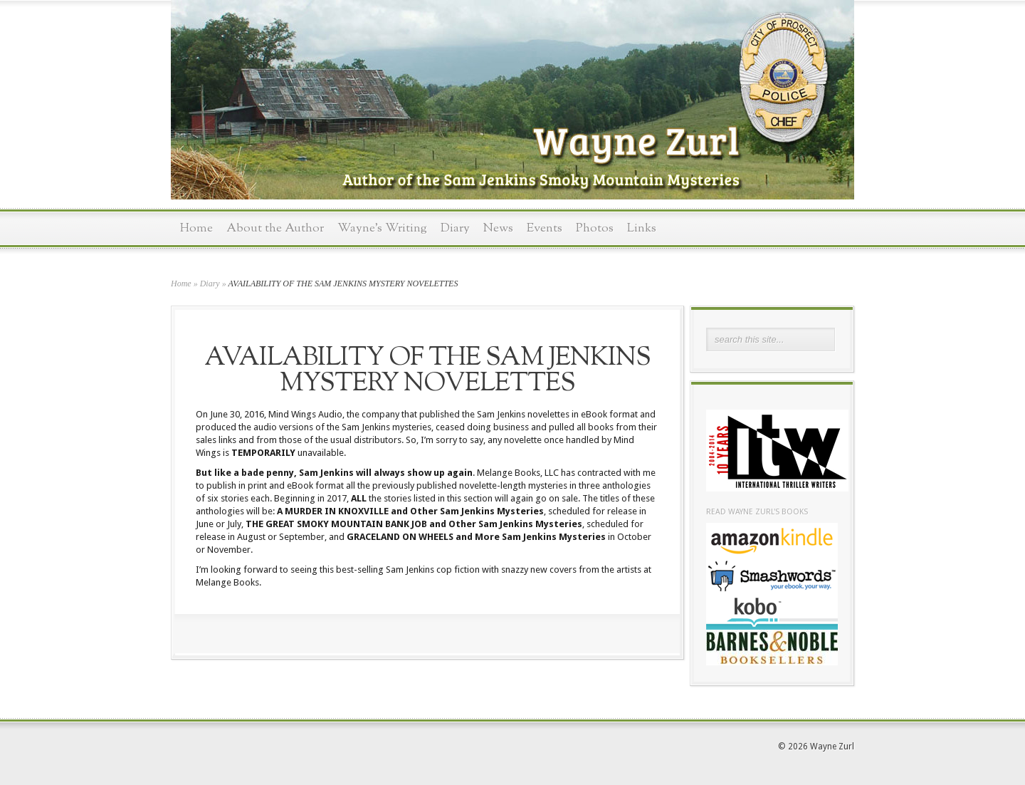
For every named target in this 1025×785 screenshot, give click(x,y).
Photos (595, 228)
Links (641, 228)
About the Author (275, 228)
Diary (455, 228)
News (498, 228)
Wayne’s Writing (382, 228)
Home (196, 228)
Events (544, 228)
